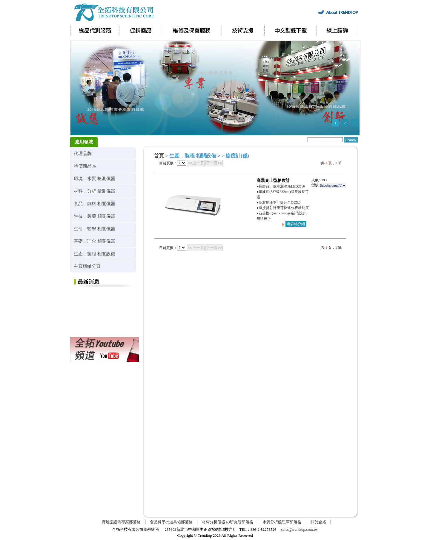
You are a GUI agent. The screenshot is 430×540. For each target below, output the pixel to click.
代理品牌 (83, 153)
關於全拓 (318, 522)
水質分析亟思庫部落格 (281, 522)
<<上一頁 (196, 163)
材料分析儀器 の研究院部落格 (227, 522)
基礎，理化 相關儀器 (94, 241)
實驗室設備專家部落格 (121, 522)
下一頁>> (214, 163)
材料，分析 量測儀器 (94, 191)
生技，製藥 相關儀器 (94, 216)
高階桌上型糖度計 (273, 180)
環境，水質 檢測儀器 (94, 178)
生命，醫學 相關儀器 (94, 228)
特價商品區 (85, 165)
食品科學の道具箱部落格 (171, 522)
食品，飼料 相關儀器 (94, 203)
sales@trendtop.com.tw (299, 529)
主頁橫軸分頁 (87, 266)
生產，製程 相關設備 (94, 253)
